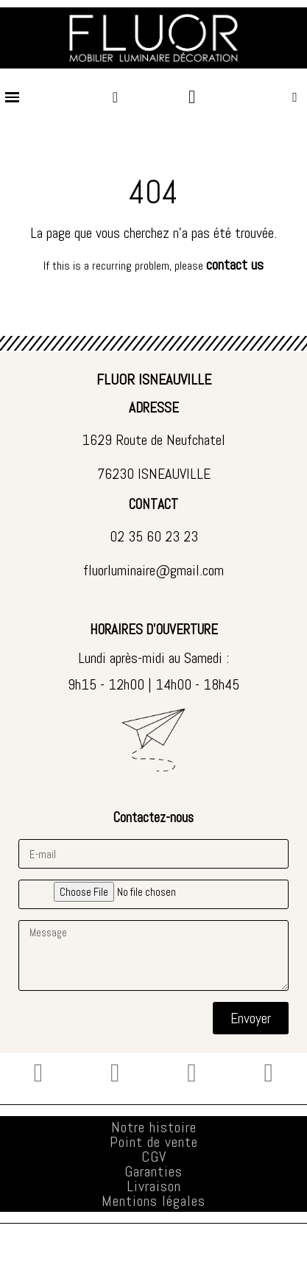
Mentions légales (153, 1200)
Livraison (154, 1186)
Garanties (153, 1171)
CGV (153, 1156)
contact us (235, 264)
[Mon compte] (115, 97)
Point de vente (154, 1141)
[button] (295, 97)
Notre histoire (154, 1127)
